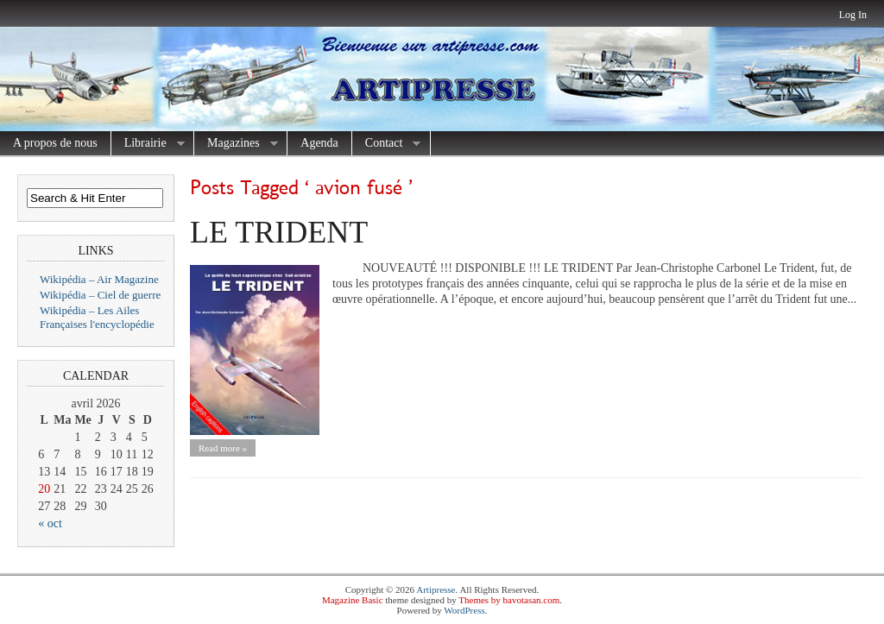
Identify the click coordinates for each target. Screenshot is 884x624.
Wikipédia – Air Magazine (99, 279)
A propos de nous (55, 142)
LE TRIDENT (279, 232)
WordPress (464, 610)
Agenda (319, 142)
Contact (386, 143)
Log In (853, 15)
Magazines (236, 143)
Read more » (223, 448)
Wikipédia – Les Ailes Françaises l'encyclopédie (97, 317)
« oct (50, 523)
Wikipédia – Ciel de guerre (100, 294)
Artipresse (435, 589)
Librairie (148, 143)
